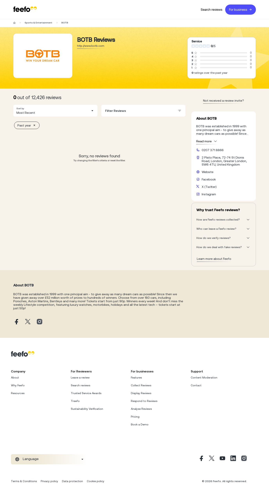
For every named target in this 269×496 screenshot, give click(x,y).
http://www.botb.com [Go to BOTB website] (90, 45)
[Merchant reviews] (42, 56)
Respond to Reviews (144, 401)
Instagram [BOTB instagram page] (209, 194)
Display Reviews (141, 393)
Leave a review (80, 377)
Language (31, 458)
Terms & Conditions (24, 481)
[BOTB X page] (28, 322)
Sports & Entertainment (38, 22)
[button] (55, 111)
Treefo (75, 401)
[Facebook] (201, 459)
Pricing (135, 416)
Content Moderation (204, 377)
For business (240, 10)
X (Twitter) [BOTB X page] (209, 186)
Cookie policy (95, 481)
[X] (211, 459)
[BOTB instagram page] (39, 322)
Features (136, 377)
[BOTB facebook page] (16, 322)
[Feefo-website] (25, 9)
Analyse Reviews (141, 408)
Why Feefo (18, 385)
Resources (17, 393)
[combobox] (55, 111)
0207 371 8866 (213, 150)
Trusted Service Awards (86, 393)
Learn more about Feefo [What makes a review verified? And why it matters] (214, 258)
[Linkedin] (233, 459)
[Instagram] (244, 459)
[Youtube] (222, 459)
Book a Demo (139, 424)
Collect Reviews (141, 385)
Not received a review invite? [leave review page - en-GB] (223, 100)
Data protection (72, 481)
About (15, 377)
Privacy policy (49, 481)
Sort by (20, 108)
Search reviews (211, 10)
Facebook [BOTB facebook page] (209, 179)
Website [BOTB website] (207, 172)
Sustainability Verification (87, 408)
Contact (196, 385)
